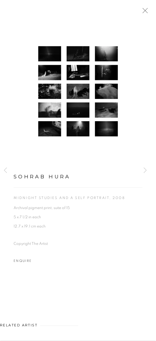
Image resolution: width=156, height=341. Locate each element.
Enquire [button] (23, 261)
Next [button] (145, 170)
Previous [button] (5, 170)
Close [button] (144, 12)
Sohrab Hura (42, 177)
